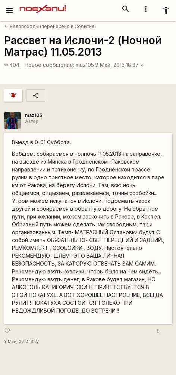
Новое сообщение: (49, 65)
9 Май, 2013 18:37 (119, 65)
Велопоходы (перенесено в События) (50, 26)
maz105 (85, 65)
